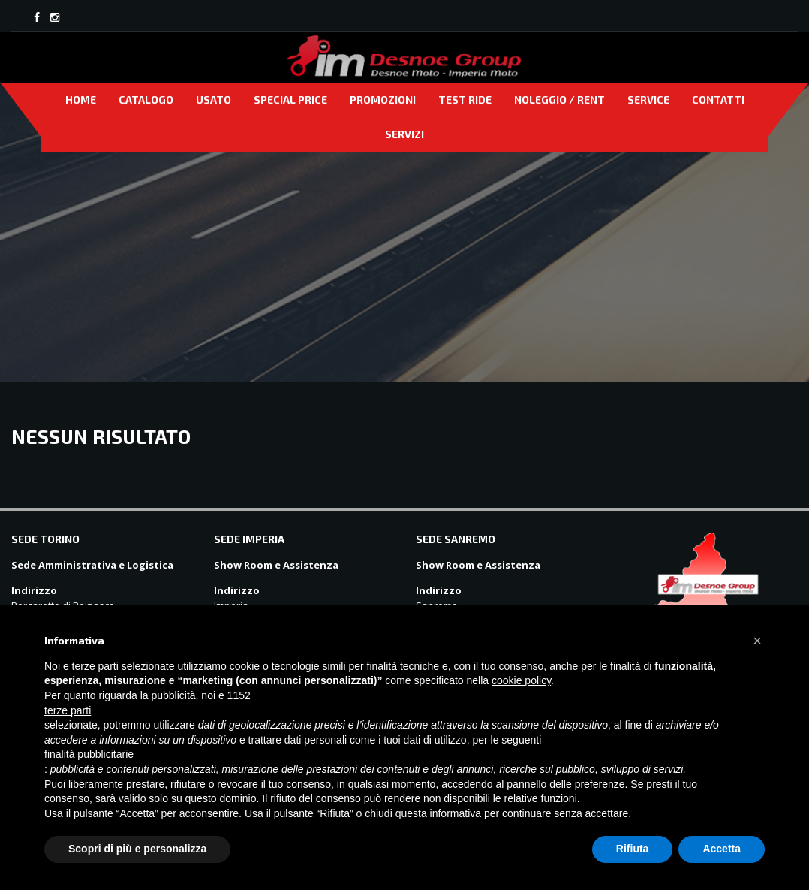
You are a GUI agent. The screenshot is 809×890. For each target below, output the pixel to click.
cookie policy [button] (521, 680)
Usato (213, 99)
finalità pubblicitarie (89, 754)
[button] (757, 641)
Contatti (718, 99)
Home (80, 99)
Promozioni (383, 99)
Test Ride (465, 99)
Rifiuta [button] (632, 849)
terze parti (67, 710)
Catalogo (146, 99)
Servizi (404, 134)
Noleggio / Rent (559, 99)
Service (648, 99)
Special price (290, 99)
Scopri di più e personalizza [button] (137, 849)
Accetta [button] (721, 849)
